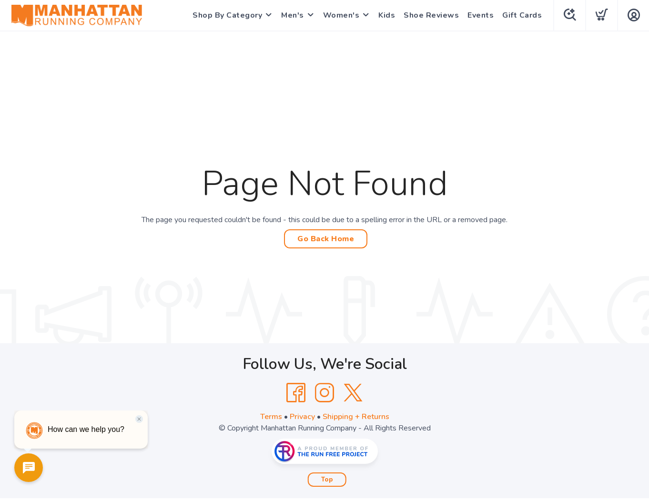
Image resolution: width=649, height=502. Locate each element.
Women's (341, 15)
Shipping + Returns (356, 416)
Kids (386, 15)
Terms (271, 416)
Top (327, 479)
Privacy (302, 416)
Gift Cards (522, 15)
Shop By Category (227, 15)
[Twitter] (353, 393)
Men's (292, 15)
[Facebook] (296, 393)
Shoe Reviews (431, 15)
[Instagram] (324, 393)
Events (480, 15)
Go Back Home (325, 239)
